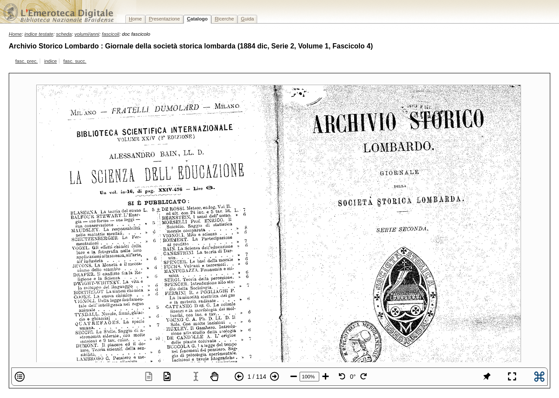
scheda (64, 34)
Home (15, 34)
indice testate (38, 34)
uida (247, 18)
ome (135, 18)
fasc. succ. (74, 61)
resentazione (164, 18)
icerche (224, 18)
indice (50, 61)
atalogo (197, 18)
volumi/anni (87, 34)
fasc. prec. (26, 61)
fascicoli (110, 34)
